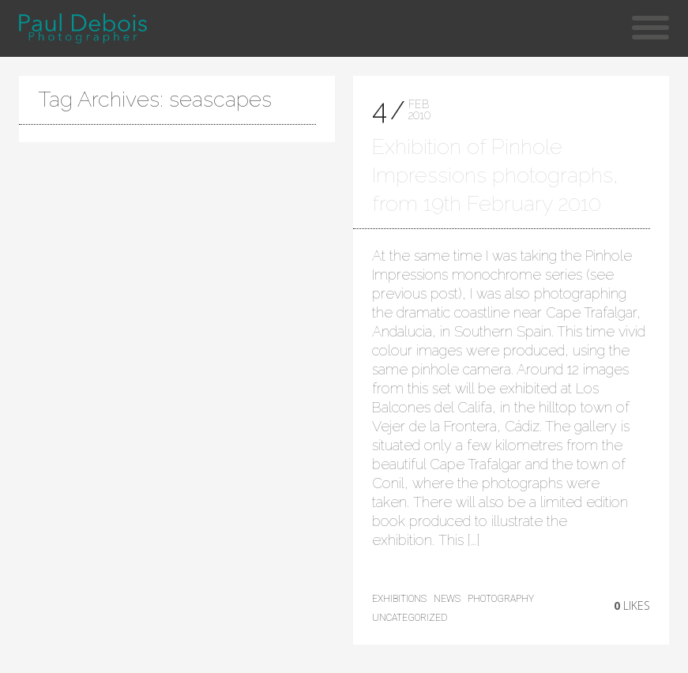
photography (501, 598)
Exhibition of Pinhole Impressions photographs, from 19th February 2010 (495, 175)
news (447, 598)
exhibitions (399, 598)
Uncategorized (409, 617)
